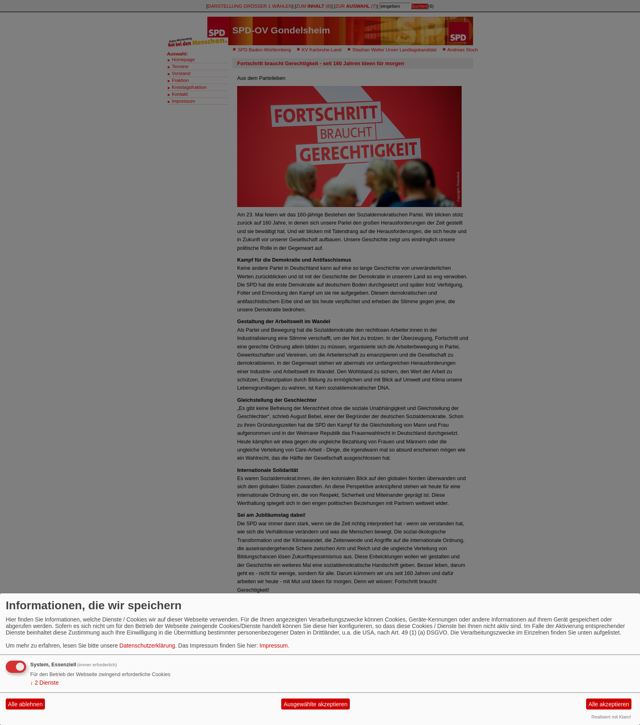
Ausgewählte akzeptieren (315, 704)
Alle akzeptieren (609, 704)
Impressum (274, 645)
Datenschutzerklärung (147, 645)
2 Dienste (44, 682)
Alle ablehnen (25, 704)
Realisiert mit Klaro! (611, 716)
